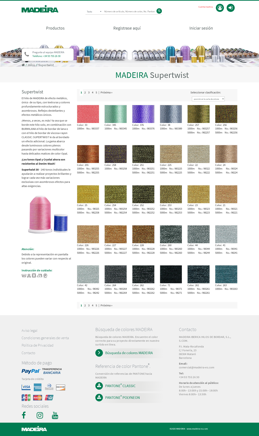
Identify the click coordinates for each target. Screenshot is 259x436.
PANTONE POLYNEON (122, 397)
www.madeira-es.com (197, 428)
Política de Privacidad (37, 345)
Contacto (28, 353)
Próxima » (106, 92)
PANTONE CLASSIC (120, 385)
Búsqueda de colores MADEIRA (129, 352)
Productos (55, 28)
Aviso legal (29, 330)
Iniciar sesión (201, 28)
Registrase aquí (127, 28)
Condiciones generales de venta (45, 338)
